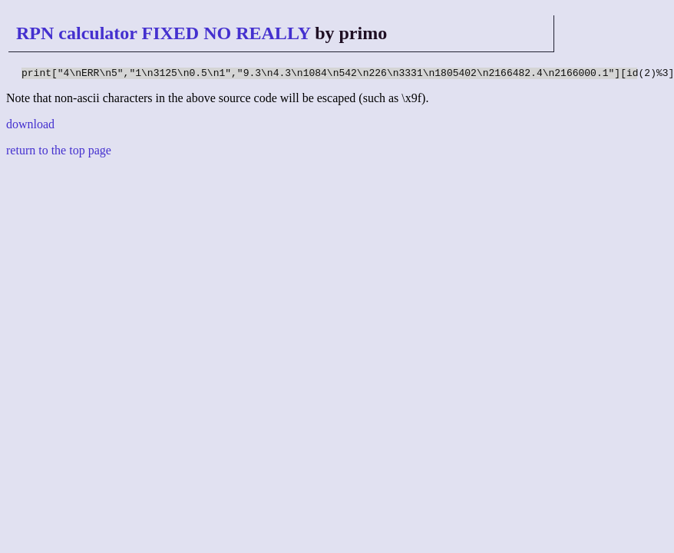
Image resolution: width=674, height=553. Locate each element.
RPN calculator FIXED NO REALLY (163, 33)
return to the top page (58, 152)
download (30, 126)
